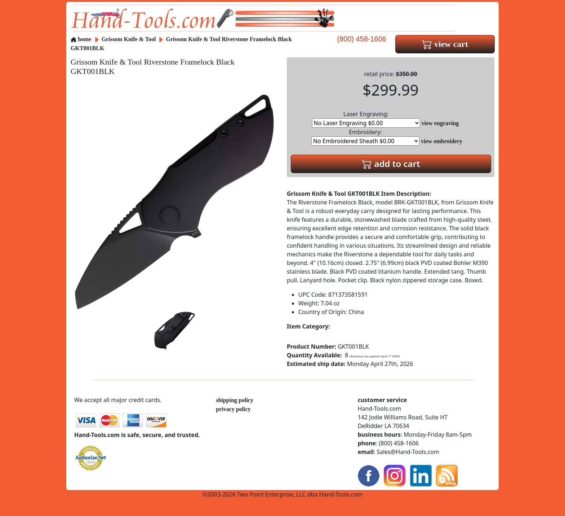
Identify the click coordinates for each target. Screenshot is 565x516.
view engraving (440, 123)
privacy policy (233, 409)
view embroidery (441, 141)
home (81, 39)
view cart (445, 44)
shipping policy (234, 400)
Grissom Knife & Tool (129, 39)
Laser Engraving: (366, 119)
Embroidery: (365, 137)
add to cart (391, 163)
